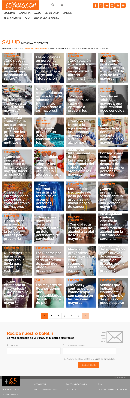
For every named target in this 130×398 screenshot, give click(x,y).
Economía (24, 13)
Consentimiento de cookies (112, 389)
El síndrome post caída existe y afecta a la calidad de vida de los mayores (112, 69)
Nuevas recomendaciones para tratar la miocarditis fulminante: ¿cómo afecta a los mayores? (49, 100)
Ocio (99, 13)
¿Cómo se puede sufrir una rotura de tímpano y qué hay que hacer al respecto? (16, 166)
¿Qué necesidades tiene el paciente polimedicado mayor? (112, 134)
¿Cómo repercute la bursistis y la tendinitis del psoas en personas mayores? (47, 196)
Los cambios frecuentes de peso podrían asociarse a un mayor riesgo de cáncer (80, 198)
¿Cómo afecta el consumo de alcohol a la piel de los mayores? (80, 231)
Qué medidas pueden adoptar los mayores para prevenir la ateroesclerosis (48, 164)
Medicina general (58, 48)
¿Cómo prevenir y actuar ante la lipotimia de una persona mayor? (112, 198)
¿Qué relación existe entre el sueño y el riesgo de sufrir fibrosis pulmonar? (81, 69)
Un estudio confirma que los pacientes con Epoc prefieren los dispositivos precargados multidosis (15, 130)
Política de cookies (76, 384)
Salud (37, 13)
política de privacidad (103, 359)
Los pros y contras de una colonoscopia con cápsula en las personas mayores (81, 292)
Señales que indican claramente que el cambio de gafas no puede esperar (112, 294)
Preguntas (87, 48)
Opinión (67, 13)
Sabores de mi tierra (16, 18)
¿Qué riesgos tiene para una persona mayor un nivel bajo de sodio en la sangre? (17, 69)
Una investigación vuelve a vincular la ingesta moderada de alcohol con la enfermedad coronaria (112, 224)
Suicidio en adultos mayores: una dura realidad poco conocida (113, 103)
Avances (18, 48)
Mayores (6, 48)
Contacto (71, 389)
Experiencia (52, 13)
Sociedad (9, 13)
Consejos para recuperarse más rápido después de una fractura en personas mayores (112, 164)
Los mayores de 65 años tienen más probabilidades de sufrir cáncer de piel (49, 294)
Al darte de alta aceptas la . (89, 359)
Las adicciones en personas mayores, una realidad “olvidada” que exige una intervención (48, 68)
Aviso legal (40, 384)
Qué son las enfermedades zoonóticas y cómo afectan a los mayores (16, 199)
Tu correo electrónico (74, 345)
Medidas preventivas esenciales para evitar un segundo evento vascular (80, 260)
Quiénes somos (10, 394)
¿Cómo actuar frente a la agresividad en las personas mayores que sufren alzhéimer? (80, 132)
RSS (100, 384)
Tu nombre (12, 345)
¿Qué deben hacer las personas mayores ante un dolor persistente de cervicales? (48, 228)
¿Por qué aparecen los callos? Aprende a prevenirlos (79, 103)
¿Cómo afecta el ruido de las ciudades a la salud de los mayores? (16, 103)
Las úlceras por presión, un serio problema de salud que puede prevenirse (49, 262)
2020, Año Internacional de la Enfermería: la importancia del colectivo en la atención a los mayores (80, 162)
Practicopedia (84, 13)
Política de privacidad (45, 389)
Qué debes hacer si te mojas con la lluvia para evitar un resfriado (15, 262)
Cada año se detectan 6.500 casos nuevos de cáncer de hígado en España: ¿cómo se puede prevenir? (113, 258)
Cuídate (75, 48)
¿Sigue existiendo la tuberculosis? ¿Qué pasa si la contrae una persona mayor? (17, 292)
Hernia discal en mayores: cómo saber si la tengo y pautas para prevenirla (16, 230)
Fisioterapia (102, 48)
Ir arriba (120, 377)
